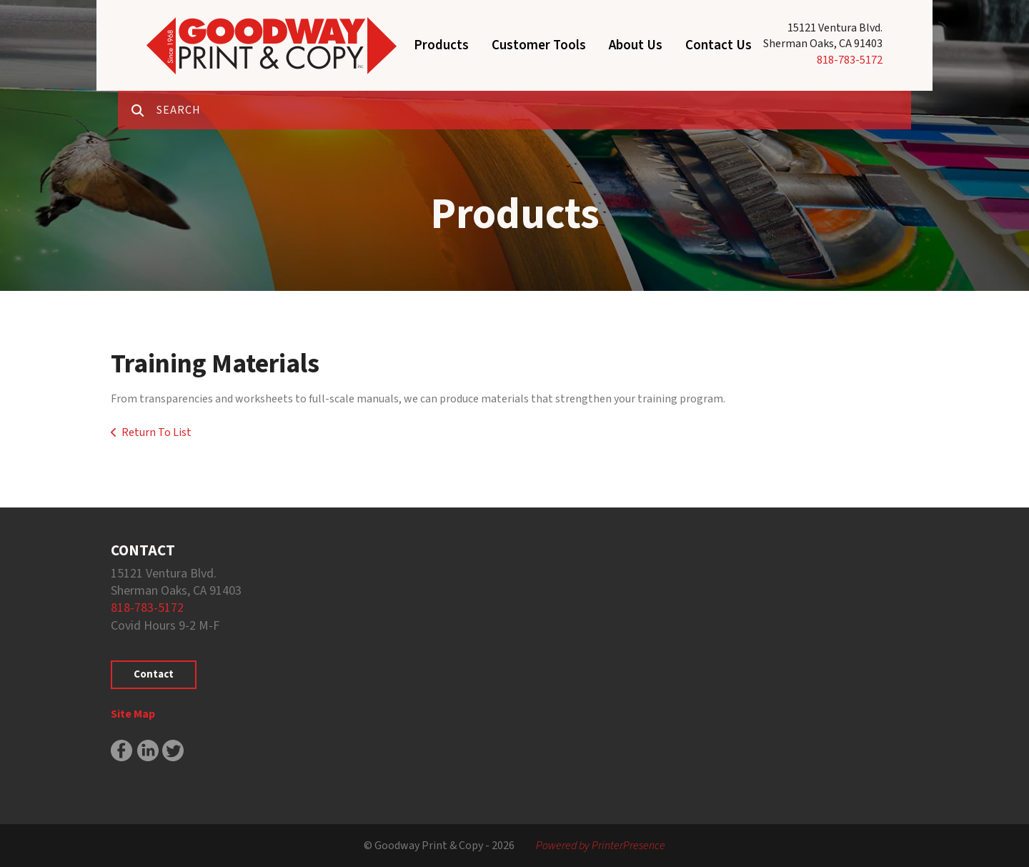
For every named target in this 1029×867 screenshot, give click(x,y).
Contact (154, 674)
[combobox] (533, 110)
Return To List (156, 432)
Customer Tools (539, 45)
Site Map (133, 714)
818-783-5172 (850, 60)
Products (441, 45)
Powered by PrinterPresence (600, 845)
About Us (635, 45)
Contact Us (718, 45)
